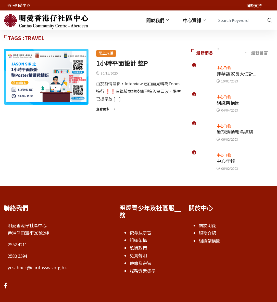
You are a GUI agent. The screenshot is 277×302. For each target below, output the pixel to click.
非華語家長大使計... (236, 73)
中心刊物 (224, 67)
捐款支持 (254, 5)
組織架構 (138, 240)
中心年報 (226, 161)
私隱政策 (138, 248)
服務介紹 (207, 233)
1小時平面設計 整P (122, 62)
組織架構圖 (228, 102)
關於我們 (158, 20)
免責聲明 (138, 255)
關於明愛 (207, 225)
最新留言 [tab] (257, 53)
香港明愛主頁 (18, 5)
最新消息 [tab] (202, 53)
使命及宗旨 (140, 232)
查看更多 (105, 108)
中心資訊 (195, 20)
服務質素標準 (143, 271)
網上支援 (106, 52)
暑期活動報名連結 (235, 131)
